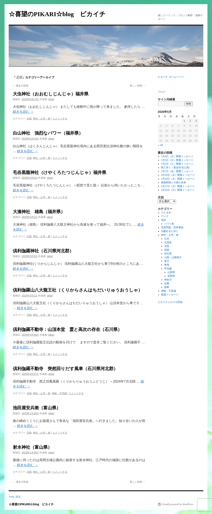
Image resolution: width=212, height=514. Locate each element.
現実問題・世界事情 (172, 227)
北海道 (168, 242)
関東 (166, 287)
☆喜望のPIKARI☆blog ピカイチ (60, 14)
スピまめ (166, 212)
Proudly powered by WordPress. (178, 504)
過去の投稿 (20, 85)
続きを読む (23, 111)
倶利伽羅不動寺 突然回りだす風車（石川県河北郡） (65, 368)
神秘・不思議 (59, 393)
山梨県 (171, 272)
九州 (166, 238)
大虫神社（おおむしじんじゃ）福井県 (50, 93)
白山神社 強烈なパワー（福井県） (48, 133)
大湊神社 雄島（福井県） (39, 211)
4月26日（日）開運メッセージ (178, 189)
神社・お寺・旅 (41, 118)
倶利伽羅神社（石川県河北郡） (43, 250)
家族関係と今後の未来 (173, 182)
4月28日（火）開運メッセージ (178, 178)
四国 (166, 249)
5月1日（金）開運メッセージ (177, 171)
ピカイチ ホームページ (171, 76)
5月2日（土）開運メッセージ (177, 163)
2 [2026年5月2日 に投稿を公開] (190, 120)
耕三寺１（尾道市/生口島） (176, 167)
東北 (166, 261)
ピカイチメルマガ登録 (170, 302)
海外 (163, 220)
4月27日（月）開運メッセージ (178, 186)
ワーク (165, 216)
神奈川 (168, 279)
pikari (51, 99)
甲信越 (168, 268)
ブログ (161, 91)
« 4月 (160, 145)
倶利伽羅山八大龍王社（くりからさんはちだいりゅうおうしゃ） (77, 290)
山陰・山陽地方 (173, 257)
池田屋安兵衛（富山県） (37, 407)
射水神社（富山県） (32, 447)
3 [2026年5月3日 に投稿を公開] (196, 120)
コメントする (59, 118)
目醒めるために (169, 231)
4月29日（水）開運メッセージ (178, 175)
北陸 (29, 118)
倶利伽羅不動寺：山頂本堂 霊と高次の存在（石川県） (67, 329)
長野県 (171, 276)
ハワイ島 (169, 223)
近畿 (166, 283)
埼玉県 (168, 253)
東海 (166, 264)
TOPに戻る (15, 496)
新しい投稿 (137, 85)
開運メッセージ (169, 294)
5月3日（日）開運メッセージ (177, 160)
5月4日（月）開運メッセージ (177, 156)
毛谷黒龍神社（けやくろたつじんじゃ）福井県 (59, 172)
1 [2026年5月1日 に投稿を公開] (184, 120)
